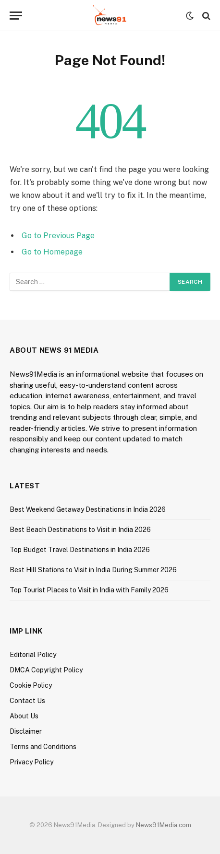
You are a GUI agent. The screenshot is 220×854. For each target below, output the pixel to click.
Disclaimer (26, 731)
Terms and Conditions (43, 746)
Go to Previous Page (58, 235)
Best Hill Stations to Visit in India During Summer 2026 (93, 570)
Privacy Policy (31, 762)
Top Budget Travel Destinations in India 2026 (80, 550)
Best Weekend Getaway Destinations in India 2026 (88, 509)
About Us (24, 716)
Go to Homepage (52, 251)
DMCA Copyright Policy (46, 670)
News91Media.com (163, 825)
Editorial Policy (33, 654)
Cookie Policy (31, 685)
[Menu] (16, 15)
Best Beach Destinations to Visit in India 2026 (80, 529)
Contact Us (27, 700)
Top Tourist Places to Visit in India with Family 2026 (89, 590)
